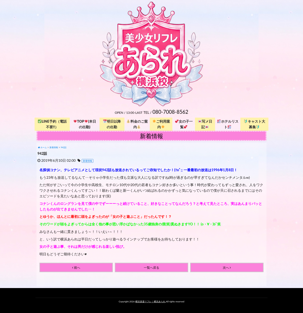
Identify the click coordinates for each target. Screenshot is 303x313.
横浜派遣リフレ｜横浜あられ (150, 301)
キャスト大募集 (254, 124)
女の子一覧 (184, 124)
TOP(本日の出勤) (84, 124)
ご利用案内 (161, 124)
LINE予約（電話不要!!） (52, 124)
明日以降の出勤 (112, 124)
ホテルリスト (227, 124)
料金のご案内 (137, 124)
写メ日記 (205, 124)
